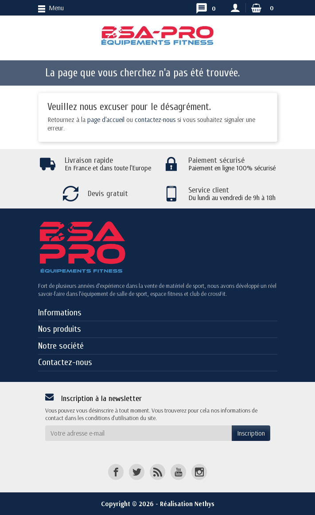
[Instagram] (199, 472)
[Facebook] (116, 472)
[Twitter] (136, 472)
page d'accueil (105, 119)
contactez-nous (155, 119)
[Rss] (157, 472)
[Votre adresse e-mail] (138, 433)
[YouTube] (178, 472)
